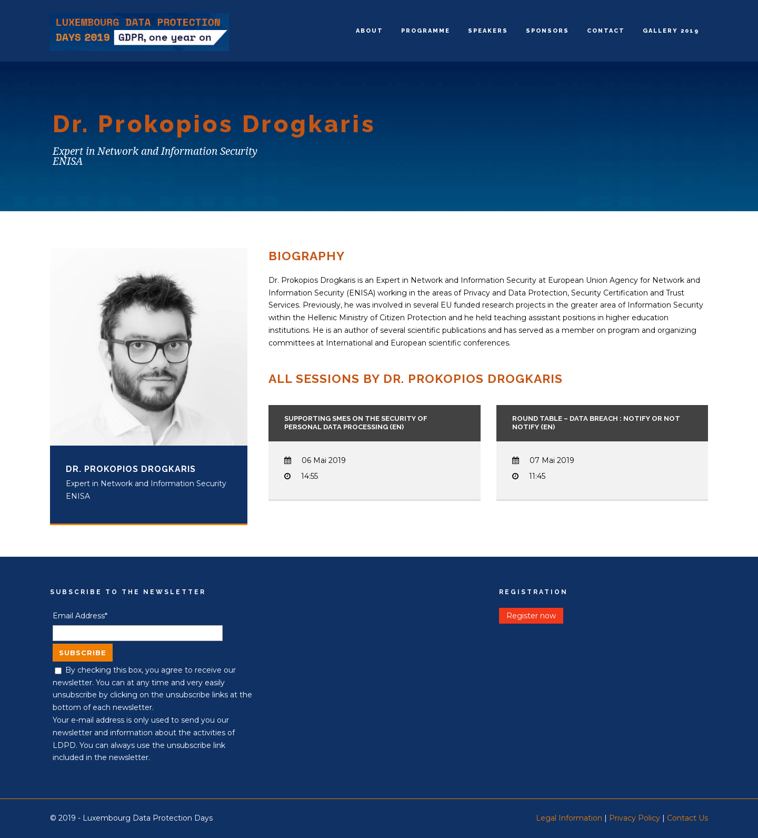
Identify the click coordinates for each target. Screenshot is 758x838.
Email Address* (80, 615)
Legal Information (569, 818)
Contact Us (687, 818)
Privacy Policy (634, 818)
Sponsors (547, 30)
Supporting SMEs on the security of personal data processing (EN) (355, 423)
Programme (425, 30)
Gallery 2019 (671, 30)
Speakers (488, 30)
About (369, 30)
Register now (531, 615)
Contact (606, 30)
